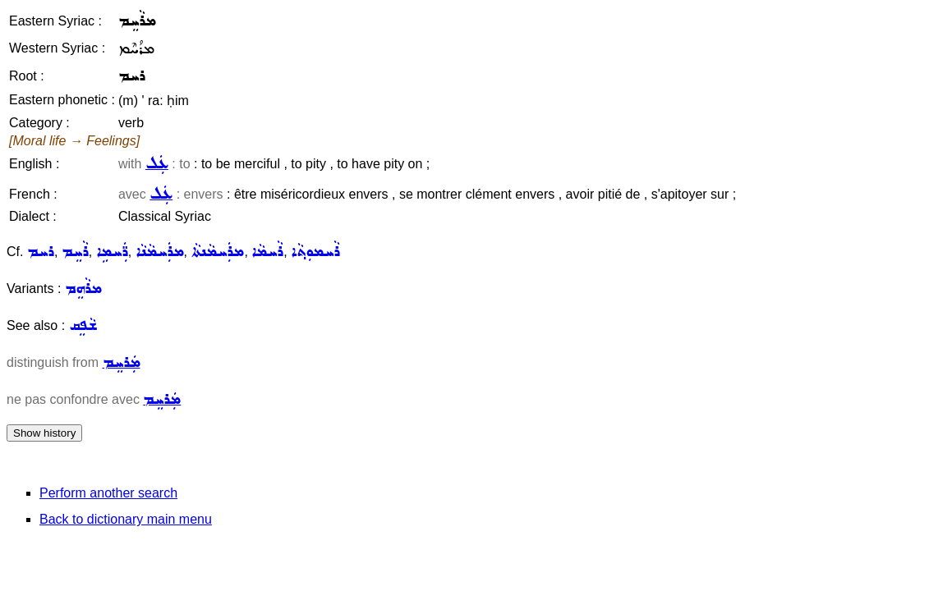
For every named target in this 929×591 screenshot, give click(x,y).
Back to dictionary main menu (125, 519)
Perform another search (108, 493)
